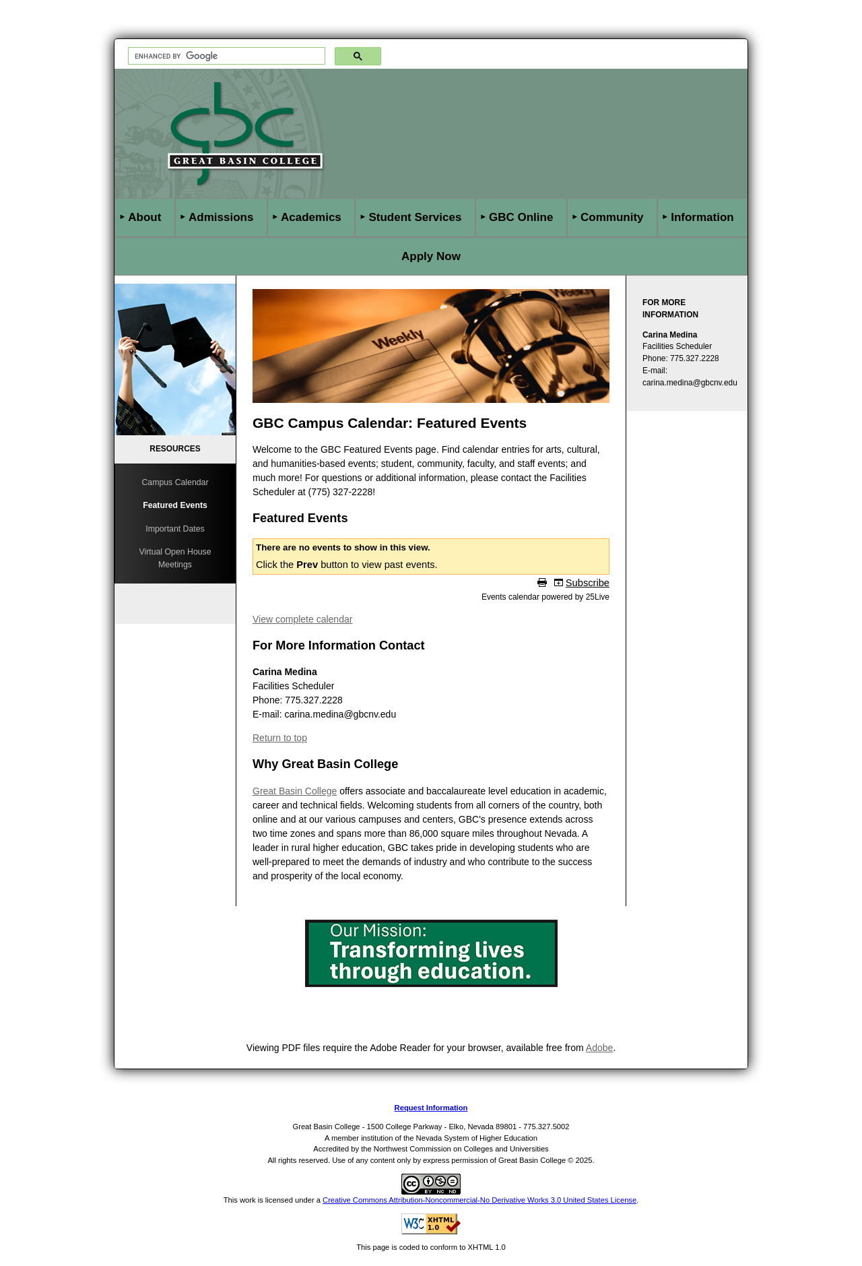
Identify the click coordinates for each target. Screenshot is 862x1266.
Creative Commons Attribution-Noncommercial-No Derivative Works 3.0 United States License (479, 1200)
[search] (225, 56)
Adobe (599, 1047)
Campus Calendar (174, 482)
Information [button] (702, 217)
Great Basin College (295, 791)
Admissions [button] (221, 217)
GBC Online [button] (521, 217)
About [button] (144, 217)
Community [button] (612, 217)
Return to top (280, 737)
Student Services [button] (414, 217)
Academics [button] (311, 217)
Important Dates (174, 529)
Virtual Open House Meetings (175, 558)
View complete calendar (302, 619)
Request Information (431, 1108)
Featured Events (175, 505)
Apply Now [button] (431, 256)
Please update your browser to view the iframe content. (431, 570)
